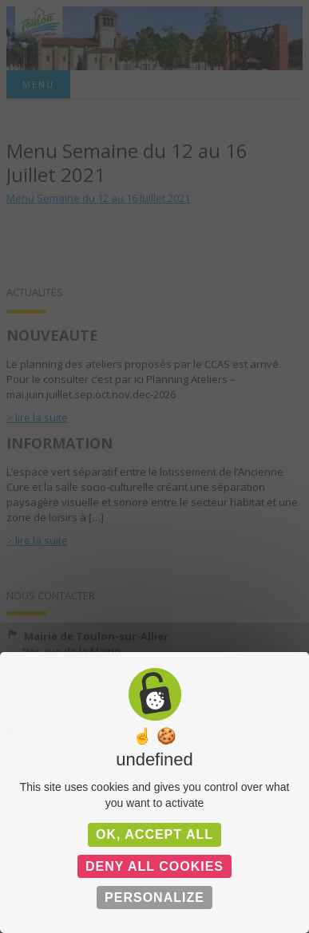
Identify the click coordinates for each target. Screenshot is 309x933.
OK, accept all (154, 834)
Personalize (154, 897)
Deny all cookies (154, 866)
